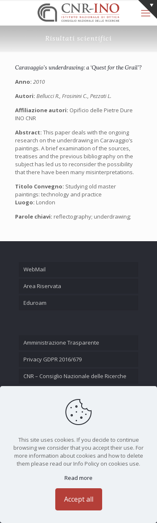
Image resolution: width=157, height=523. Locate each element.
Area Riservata (42, 286)
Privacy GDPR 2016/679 (52, 359)
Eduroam (34, 303)
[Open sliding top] (147, 9)
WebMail (34, 269)
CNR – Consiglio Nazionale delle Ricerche (74, 376)
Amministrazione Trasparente (61, 342)
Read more (78, 478)
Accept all (78, 499)
